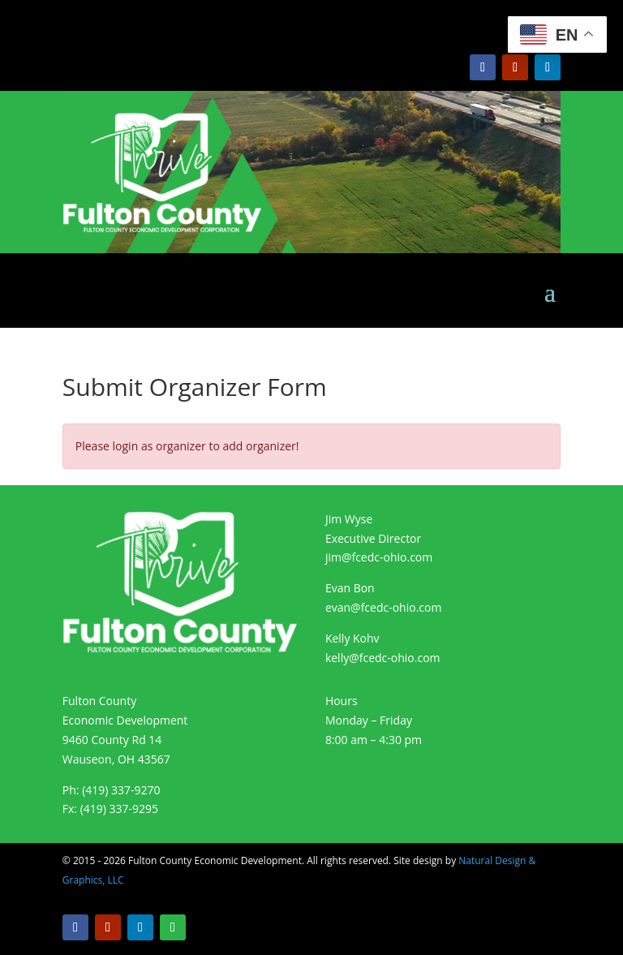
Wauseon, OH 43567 (116, 759)
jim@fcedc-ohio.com (378, 557)
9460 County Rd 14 (112, 739)
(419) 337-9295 (119, 808)
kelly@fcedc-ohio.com (382, 657)
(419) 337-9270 (121, 790)
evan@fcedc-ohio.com (383, 607)
